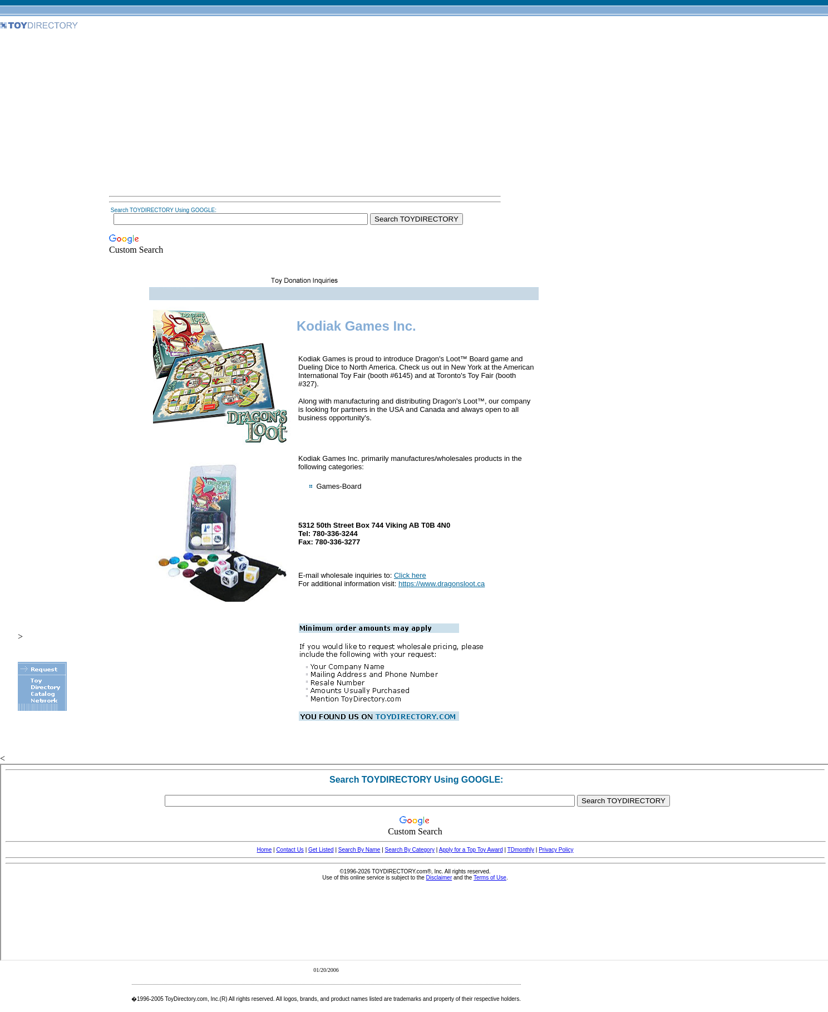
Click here (410, 575)
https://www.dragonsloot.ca (441, 583)
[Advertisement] (305, 113)
